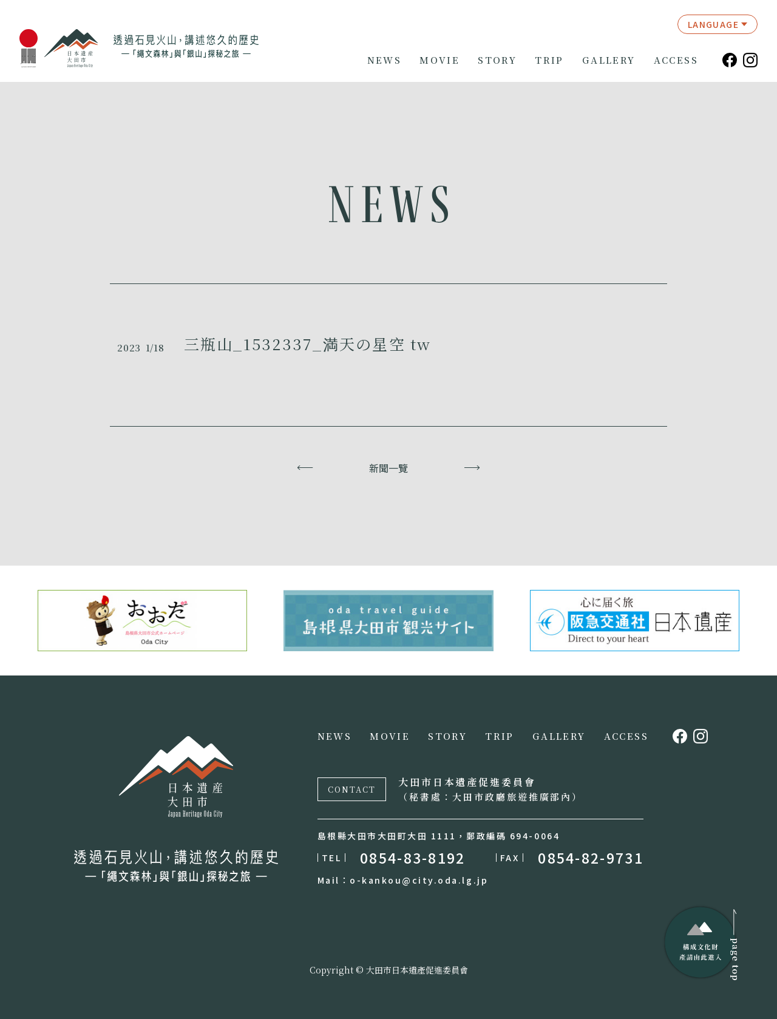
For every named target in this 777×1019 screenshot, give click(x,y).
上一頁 (305, 468)
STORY (497, 60)
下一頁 (472, 468)
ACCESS (676, 60)
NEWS (384, 60)
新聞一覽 (388, 468)
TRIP (549, 60)
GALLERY (609, 60)
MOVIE (439, 60)
